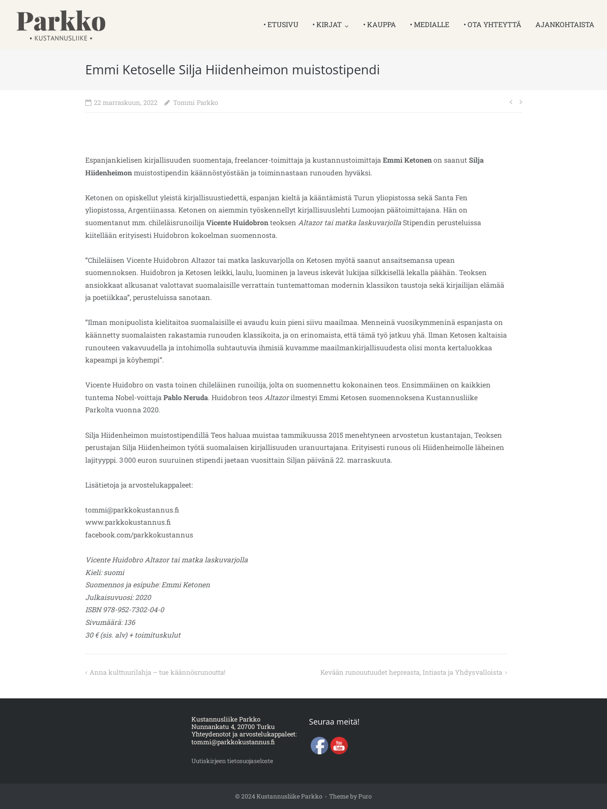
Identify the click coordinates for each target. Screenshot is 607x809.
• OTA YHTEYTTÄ (492, 24)
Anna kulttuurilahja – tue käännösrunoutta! (164, 671)
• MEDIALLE (429, 24)
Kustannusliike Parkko (290, 796)
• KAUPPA (379, 24)
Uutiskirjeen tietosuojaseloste (235, 761)
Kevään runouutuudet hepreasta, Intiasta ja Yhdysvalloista (404, 671)
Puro (365, 796)
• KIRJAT (327, 24)
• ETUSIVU (281, 24)
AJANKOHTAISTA (564, 24)
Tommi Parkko (195, 102)
